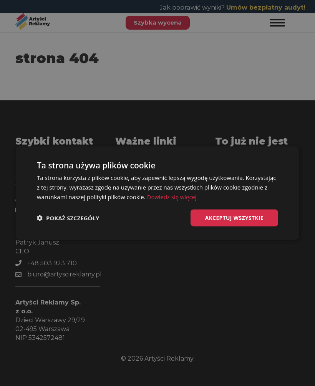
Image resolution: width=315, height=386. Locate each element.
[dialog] (157, 193)
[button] (68, 217)
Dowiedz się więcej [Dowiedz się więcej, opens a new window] (172, 196)
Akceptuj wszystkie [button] (234, 217)
